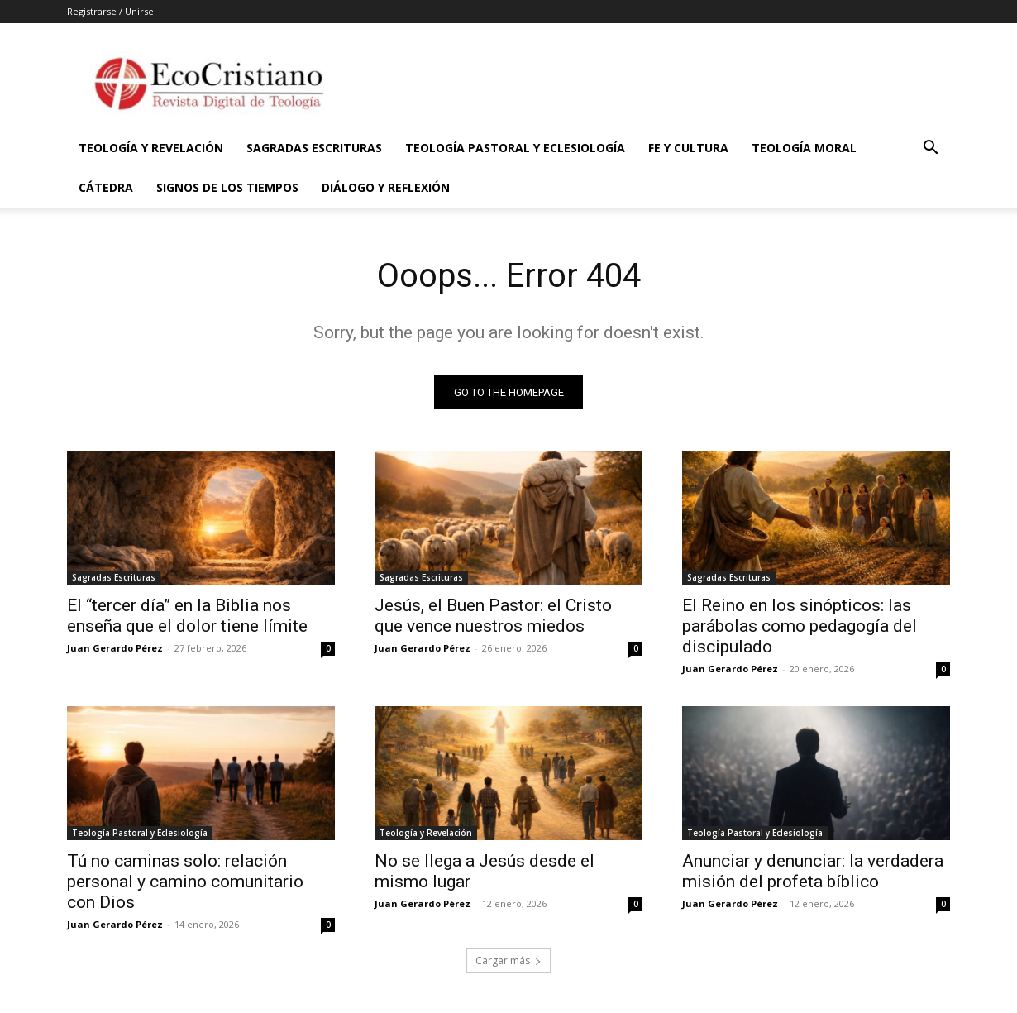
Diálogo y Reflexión (386, 187)
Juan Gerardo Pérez (115, 648)
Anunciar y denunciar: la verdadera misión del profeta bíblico (812, 871)
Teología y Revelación (151, 147)
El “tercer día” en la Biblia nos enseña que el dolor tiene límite (187, 615)
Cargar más (508, 960)
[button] (930, 149)
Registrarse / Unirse (110, 11)
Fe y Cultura (688, 147)
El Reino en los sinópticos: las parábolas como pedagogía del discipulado (799, 626)
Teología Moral (804, 147)
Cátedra (106, 187)
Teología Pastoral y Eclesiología (515, 147)
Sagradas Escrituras (314, 147)
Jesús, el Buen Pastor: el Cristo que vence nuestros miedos (493, 615)
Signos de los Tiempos (227, 187)
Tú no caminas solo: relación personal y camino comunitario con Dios (185, 881)
